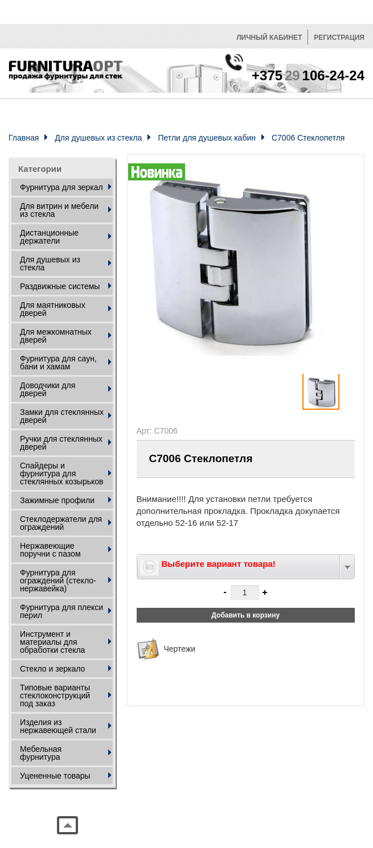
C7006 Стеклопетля (308, 137)
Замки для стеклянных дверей (62, 416)
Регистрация (339, 38)
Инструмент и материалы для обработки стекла (52, 641)
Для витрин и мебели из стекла (59, 210)
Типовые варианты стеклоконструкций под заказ (55, 695)
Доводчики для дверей (47, 389)
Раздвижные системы (60, 286)
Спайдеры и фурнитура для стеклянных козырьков (61, 473)
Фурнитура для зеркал (61, 187)
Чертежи (180, 648)
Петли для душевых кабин (207, 137)
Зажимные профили (57, 500)
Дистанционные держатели (49, 236)
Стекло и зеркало (52, 668)
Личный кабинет (269, 38)
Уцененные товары (55, 775)
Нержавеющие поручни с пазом (50, 549)
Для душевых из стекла (98, 137)
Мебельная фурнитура (41, 752)
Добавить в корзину (245, 615)
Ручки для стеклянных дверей (61, 442)
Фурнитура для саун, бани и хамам (58, 362)
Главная (24, 137)
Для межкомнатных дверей (56, 335)
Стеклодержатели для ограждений (61, 523)
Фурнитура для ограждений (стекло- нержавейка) (58, 580)
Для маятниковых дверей (52, 309)
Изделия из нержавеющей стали (58, 726)
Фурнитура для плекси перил (61, 611)
